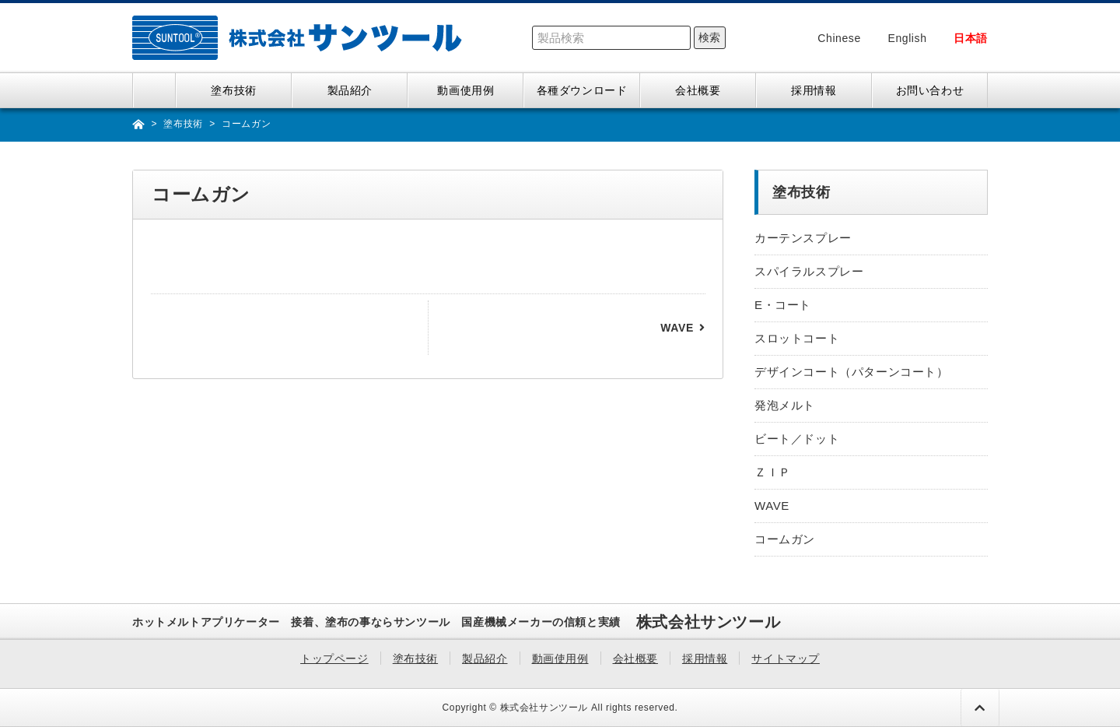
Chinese (839, 38)
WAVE (677, 327)
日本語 (971, 38)
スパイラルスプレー (808, 271)
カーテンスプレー (803, 237)
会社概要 (697, 90)
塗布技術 (233, 90)
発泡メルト (784, 405)
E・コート (782, 304)
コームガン (784, 539)
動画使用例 (465, 90)
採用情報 (813, 90)
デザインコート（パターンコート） (851, 371)
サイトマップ (785, 658)
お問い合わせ (930, 90)
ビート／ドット (796, 438)
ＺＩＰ (772, 472)
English (906, 38)
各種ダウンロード (582, 90)
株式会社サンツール (544, 707)
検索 (709, 37)
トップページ (154, 90)
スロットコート (796, 338)
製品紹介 (350, 90)
